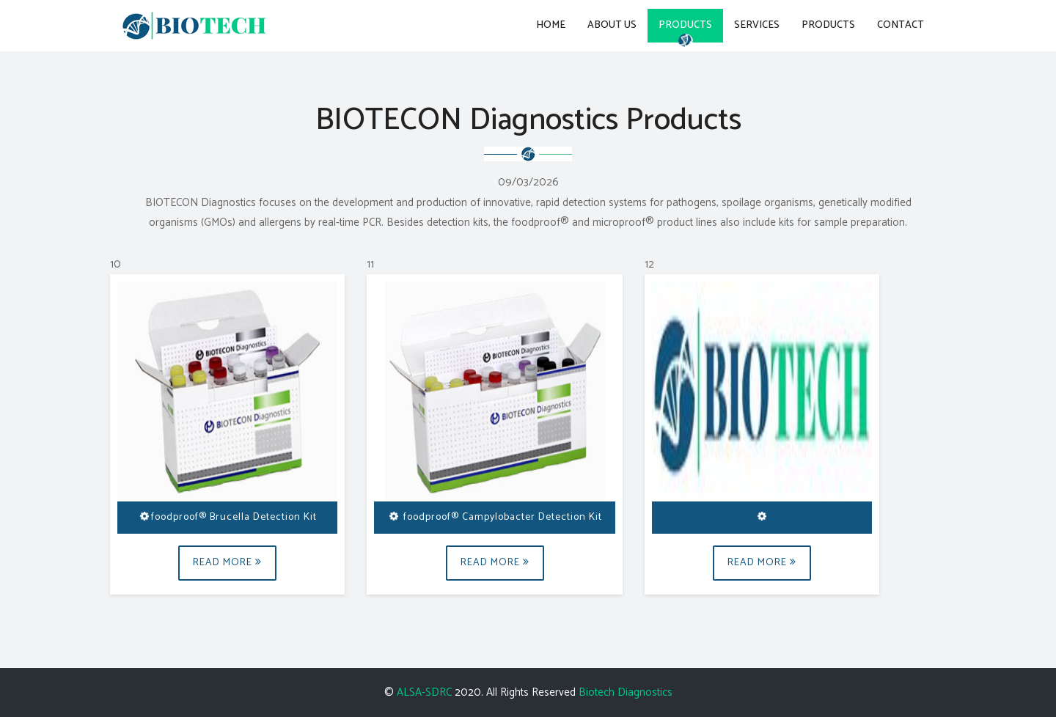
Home (550, 25)
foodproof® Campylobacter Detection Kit (494, 517)
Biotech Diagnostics (625, 692)
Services (757, 25)
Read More (227, 562)
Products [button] (685, 25)
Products (828, 25)
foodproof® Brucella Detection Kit (226, 517)
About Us (612, 25)
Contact (900, 25)
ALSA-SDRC (424, 692)
